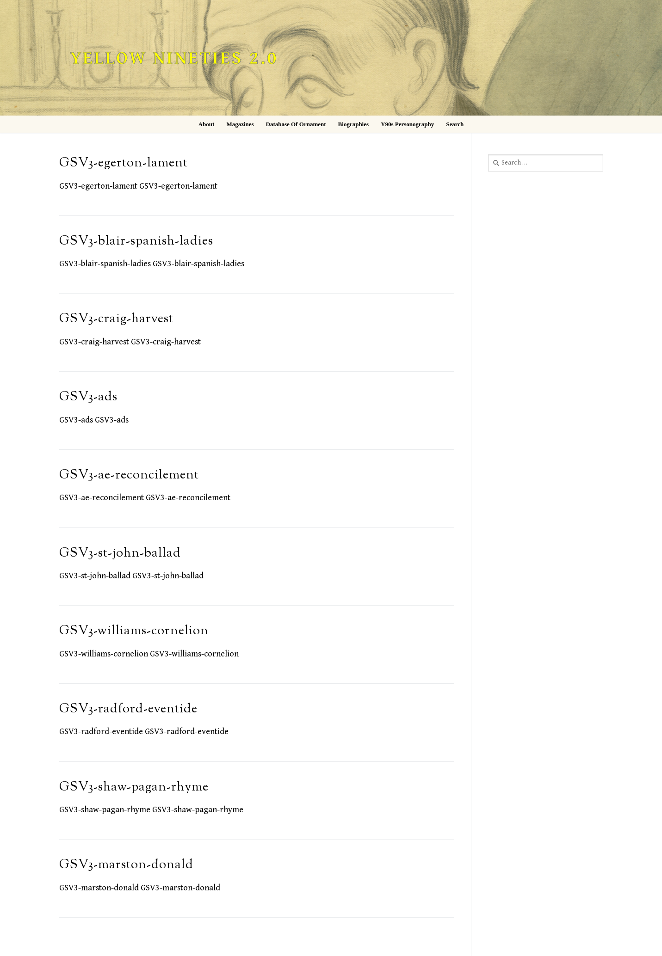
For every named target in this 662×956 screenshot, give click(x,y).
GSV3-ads (88, 397)
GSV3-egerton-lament (123, 163)
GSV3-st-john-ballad (120, 554)
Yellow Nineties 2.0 (174, 58)
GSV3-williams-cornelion (134, 631)
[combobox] (545, 162)
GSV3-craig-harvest (116, 319)
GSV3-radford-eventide (128, 709)
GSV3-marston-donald (126, 865)
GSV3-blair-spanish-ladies (136, 242)
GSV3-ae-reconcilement (129, 475)
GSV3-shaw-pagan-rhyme (134, 787)
